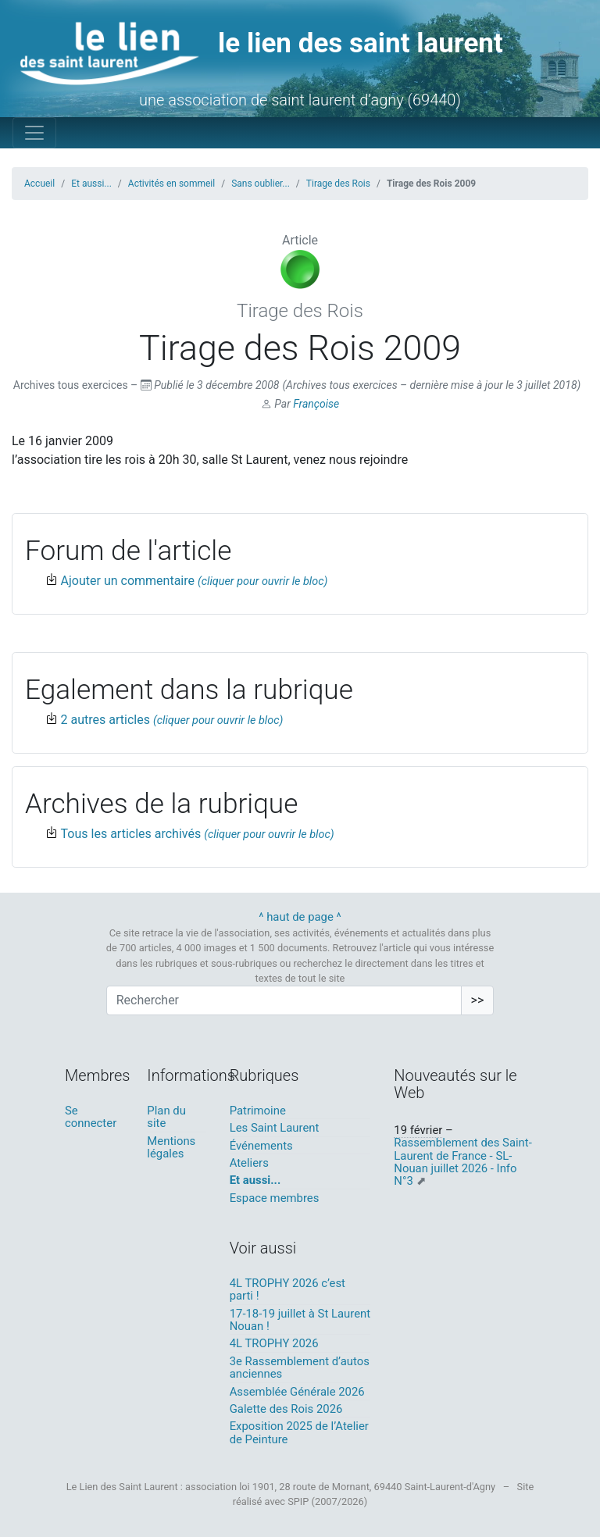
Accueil (39, 183)
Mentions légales (171, 1147)
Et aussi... (91, 183)
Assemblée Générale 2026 (297, 1392)
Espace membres (275, 1198)
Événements (261, 1146)
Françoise (316, 404)
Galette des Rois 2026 (286, 1409)
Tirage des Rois (338, 183)
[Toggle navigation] (34, 132)
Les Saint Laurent (275, 1128)
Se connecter (90, 1117)
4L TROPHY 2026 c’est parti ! (287, 1289)
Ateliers (249, 1163)
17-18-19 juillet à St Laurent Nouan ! (300, 1320)
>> (477, 1000)
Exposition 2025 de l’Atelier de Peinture (299, 1432)
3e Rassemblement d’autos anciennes (300, 1367)
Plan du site (166, 1117)
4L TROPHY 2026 (274, 1343)
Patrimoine (258, 1111)
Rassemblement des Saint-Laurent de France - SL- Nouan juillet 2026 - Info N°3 (462, 1162)
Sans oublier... (260, 183)
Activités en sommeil (171, 183)
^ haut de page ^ (300, 917)
